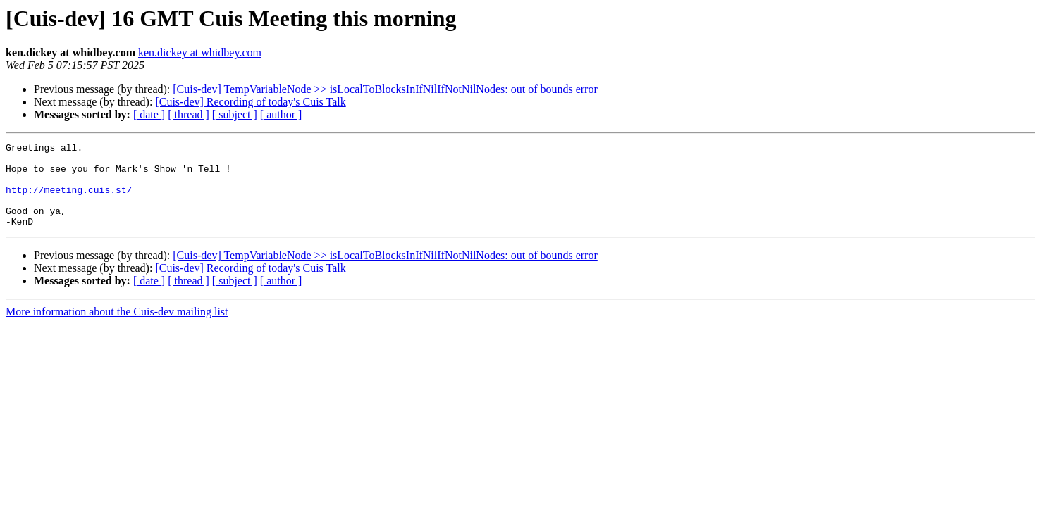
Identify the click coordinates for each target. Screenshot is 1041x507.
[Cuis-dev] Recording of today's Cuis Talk (250, 102)
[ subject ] (234, 114)
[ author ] (281, 114)
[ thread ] (188, 114)
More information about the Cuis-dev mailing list (117, 328)
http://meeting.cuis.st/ (69, 200)
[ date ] (149, 114)
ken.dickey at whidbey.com (199, 52)
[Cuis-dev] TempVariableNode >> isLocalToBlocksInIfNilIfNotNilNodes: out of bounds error (385, 89)
